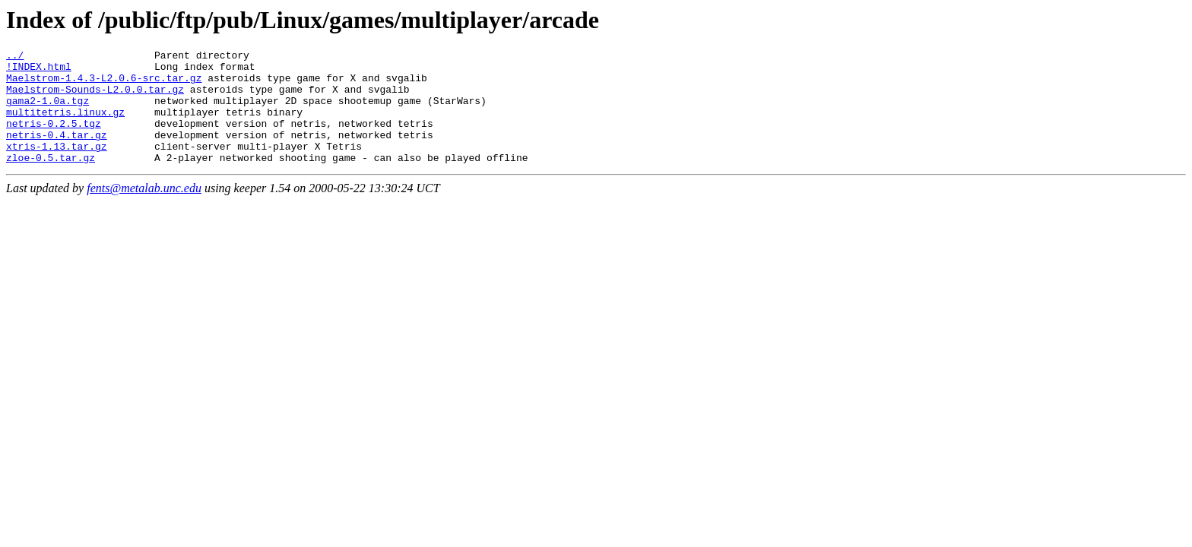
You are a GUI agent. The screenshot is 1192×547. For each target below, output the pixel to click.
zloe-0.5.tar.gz (50, 180)
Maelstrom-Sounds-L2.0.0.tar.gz (95, 98)
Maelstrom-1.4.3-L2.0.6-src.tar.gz (103, 84)
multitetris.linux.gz (65, 125)
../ (15, 57)
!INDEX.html (38, 70)
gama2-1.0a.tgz (47, 112)
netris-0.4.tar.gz (56, 153)
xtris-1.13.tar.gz (56, 166)
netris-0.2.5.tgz (53, 139)
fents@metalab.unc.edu (144, 210)
